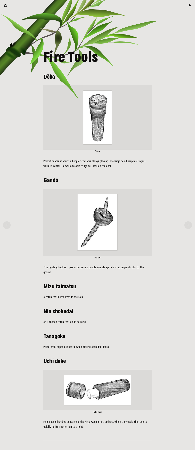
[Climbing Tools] (7, 225)
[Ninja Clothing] (188, 225)
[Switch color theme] (189, 5)
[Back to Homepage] (5, 5)
